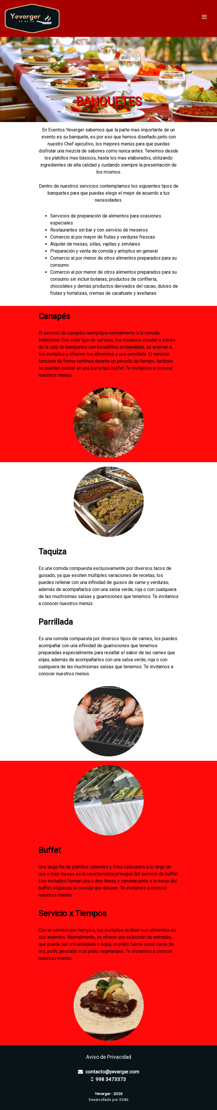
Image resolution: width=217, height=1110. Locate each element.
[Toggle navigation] (204, 18)
